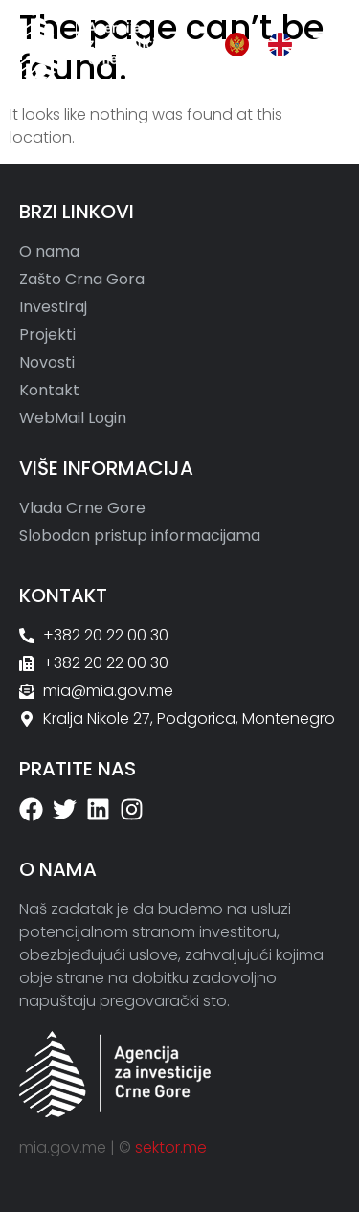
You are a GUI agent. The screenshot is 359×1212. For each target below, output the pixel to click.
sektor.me (171, 1147)
